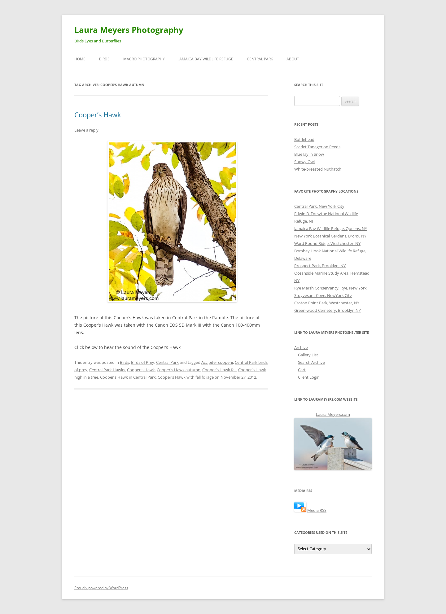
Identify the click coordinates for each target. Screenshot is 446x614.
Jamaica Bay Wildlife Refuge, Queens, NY (330, 228)
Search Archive (311, 362)
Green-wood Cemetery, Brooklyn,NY (327, 310)
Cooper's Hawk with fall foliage (186, 377)
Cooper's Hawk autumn (178, 369)
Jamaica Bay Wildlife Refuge (205, 59)
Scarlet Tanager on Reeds (317, 147)
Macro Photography (144, 59)
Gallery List (308, 355)
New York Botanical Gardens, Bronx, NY (330, 236)
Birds (104, 59)
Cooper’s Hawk (97, 114)
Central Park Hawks (107, 369)
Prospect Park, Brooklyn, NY (320, 265)
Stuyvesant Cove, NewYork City (323, 295)
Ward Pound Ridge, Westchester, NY (327, 243)
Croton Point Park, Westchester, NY (326, 303)
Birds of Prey (142, 362)
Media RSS (316, 510)
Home (79, 59)
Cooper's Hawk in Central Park (128, 377)
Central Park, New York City (319, 206)
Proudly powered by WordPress (101, 587)
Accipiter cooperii (217, 362)
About (292, 59)
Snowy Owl (304, 161)
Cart (302, 369)
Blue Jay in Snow (309, 154)
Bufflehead (304, 139)
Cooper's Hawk (141, 369)
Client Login (309, 377)
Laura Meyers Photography (128, 29)
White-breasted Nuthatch (317, 169)
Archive (301, 347)
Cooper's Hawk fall (219, 369)
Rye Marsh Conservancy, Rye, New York (330, 288)
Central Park (260, 59)
